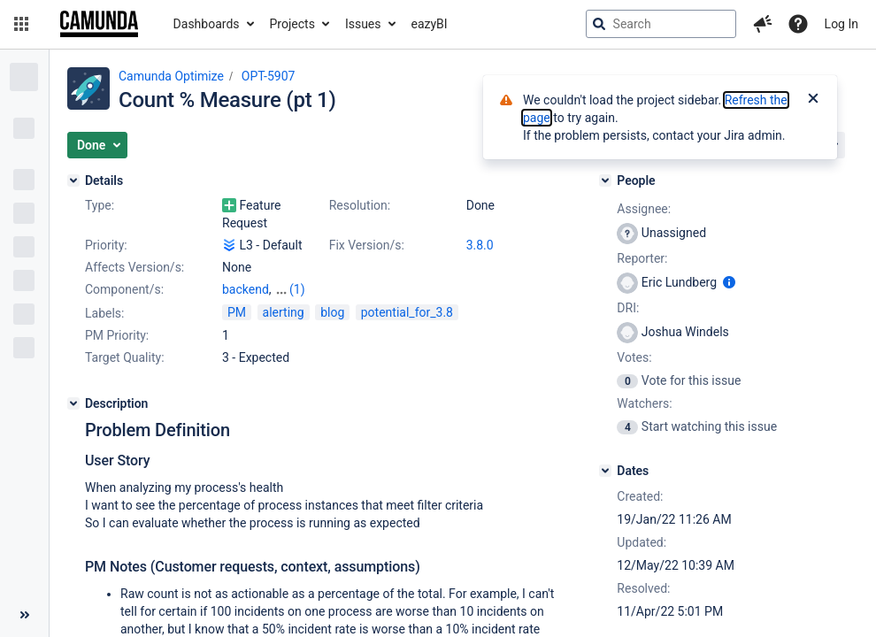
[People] (605, 180)
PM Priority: (117, 335)
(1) (297, 289)
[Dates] (605, 470)
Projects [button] (292, 24)
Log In (841, 24)
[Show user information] (729, 282)
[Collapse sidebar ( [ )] (24, 615)
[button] (21, 24)
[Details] (73, 180)
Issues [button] (363, 24)
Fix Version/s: (366, 245)
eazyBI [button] (429, 24)
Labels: (104, 313)
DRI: (628, 308)
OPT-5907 (269, 76)
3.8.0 (480, 245)
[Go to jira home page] (99, 24)
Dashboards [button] (206, 24)
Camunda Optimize (171, 76)
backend (245, 289)
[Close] (813, 100)
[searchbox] (661, 24)
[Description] (73, 403)
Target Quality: (125, 357)
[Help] (798, 24)
